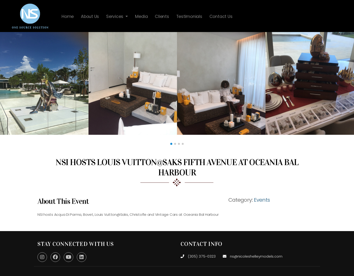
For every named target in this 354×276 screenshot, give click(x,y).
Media (141, 16)
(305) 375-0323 (202, 256)
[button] (171, 144)
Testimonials (189, 16)
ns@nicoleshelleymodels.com (256, 256)
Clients (162, 16)
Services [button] (115, 16)
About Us (90, 16)
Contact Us (221, 16)
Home (68, 16)
